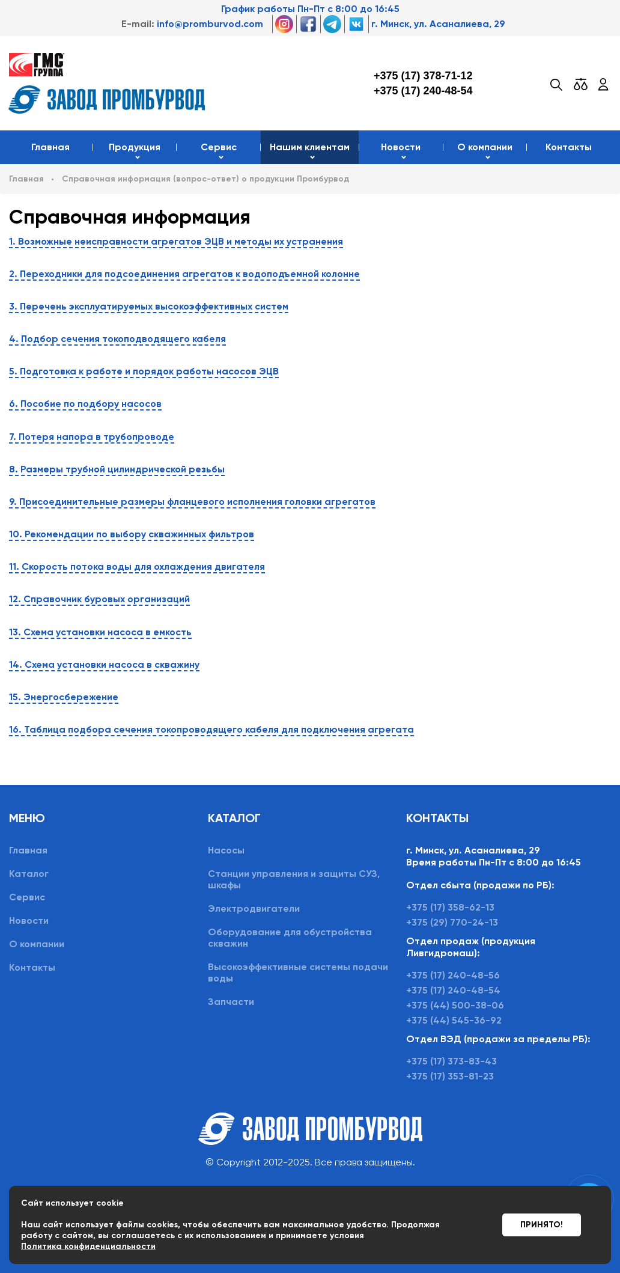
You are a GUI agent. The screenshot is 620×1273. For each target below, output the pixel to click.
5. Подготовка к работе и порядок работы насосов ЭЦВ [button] (144, 371)
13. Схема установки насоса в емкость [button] (100, 632)
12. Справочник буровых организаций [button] (99, 599)
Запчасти (231, 1001)
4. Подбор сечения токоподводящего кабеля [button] (117, 338)
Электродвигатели (254, 908)
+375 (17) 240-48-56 (453, 975)
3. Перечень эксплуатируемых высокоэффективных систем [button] (148, 306)
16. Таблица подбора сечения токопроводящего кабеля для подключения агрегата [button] (211, 729)
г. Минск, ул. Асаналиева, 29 (438, 23)
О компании (484, 147)
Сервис (219, 147)
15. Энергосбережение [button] (63, 697)
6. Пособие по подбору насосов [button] (85, 403)
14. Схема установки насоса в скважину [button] (104, 664)
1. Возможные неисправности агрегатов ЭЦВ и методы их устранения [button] (176, 241)
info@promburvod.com (210, 23)
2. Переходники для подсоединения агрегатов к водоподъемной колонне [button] (184, 273)
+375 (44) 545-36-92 (454, 1020)
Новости (401, 147)
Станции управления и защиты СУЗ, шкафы (294, 879)
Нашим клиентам (310, 147)
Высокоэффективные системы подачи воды (298, 972)
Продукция (134, 147)
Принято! (541, 1225)
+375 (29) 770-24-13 (452, 922)
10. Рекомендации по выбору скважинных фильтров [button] (131, 534)
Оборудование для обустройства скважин (290, 937)
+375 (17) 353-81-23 (450, 1076)
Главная (50, 147)
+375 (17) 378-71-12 (423, 76)
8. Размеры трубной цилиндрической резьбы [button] (117, 469)
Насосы (226, 850)
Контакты (569, 147)
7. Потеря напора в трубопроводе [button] (91, 436)
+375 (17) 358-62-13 (450, 907)
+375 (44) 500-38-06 (455, 1005)
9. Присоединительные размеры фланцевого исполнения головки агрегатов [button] (192, 501)
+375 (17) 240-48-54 (423, 91)
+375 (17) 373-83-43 (451, 1061)
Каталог (29, 873)
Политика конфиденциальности (88, 1246)
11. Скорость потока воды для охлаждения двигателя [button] (137, 566)
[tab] (310, 241)
